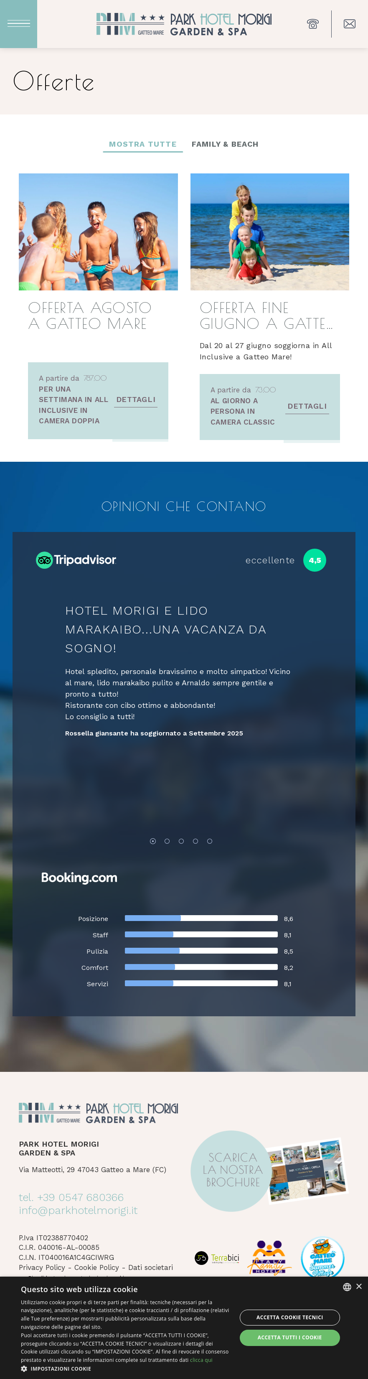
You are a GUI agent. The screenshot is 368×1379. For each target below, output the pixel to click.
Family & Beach (225, 144)
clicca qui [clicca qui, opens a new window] (201, 1360)
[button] (125, 1368)
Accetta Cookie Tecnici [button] (289, 1317)
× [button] (358, 1287)
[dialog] (184, 1328)
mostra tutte (142, 144)
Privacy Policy (42, 1267)
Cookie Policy (96, 1267)
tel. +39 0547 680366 (71, 1197)
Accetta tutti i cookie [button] (290, 1337)
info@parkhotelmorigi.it (78, 1210)
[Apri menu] (18, 24)
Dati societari (150, 1267)
